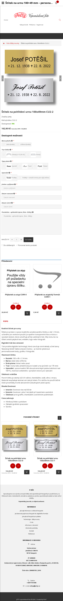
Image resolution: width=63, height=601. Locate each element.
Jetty (10, 117)
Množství (5, 239)
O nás (31, 522)
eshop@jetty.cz (35, 586)
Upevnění (6, 172)
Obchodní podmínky (31, 528)
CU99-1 (47, 303)
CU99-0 (16, 303)
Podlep (11, 177)
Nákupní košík (24, 25)
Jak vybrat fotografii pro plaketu (31, 516)
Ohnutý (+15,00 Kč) (15, 154)
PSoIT (45, 599)
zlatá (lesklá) (10, 144)
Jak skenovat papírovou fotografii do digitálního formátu (31, 513)
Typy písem (7, 161)
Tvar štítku (6, 149)
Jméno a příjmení (9, 184)
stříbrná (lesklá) (25, 144)
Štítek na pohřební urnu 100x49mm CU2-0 (15, 459)
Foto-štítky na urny (12, 43)
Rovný (35, 154)
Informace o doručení (31, 525)
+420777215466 (31, 582)
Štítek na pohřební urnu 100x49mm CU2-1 (47, 459)
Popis (5, 321)
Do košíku (28, 240)
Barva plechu (7, 141)
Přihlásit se (32, 25)
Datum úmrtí (7, 203)
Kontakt (31, 531)
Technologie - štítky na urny (31, 519)
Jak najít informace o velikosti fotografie (31, 511)
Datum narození (8, 193)
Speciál (11, 166)
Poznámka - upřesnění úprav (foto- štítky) (18, 212)
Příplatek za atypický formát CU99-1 (47, 295)
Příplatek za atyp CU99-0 (16, 294)
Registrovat (40, 25)
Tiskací (42, 166)
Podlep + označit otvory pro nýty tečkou (35, 178)
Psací (27, 166)
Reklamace (31, 534)
